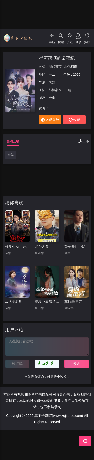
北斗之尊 (42, 246)
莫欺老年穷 (73, 302)
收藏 (74, 120)
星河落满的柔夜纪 (57, 58)
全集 (11, 155)
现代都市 (55, 66)
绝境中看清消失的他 (47, 302)
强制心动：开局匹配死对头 (17, 246)
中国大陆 (55, 74)
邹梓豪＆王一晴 (60, 90)
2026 (76, 74)
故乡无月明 (14, 302)
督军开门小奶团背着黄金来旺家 (76, 246)
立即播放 (50, 120)
